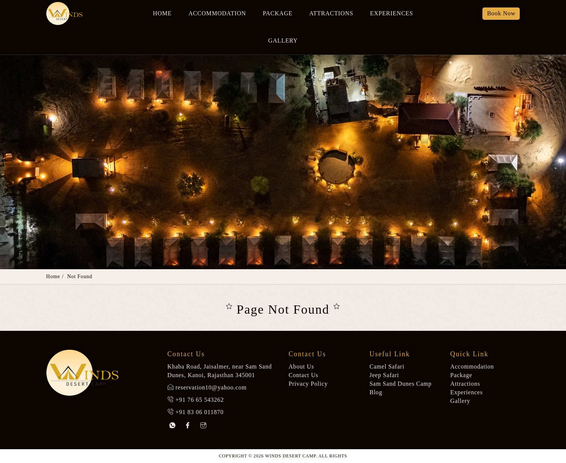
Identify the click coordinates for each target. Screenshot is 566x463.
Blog (375, 392)
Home (162, 13)
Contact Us (304, 375)
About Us (301, 366)
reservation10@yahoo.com (211, 387)
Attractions (331, 13)
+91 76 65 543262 (199, 400)
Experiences (391, 13)
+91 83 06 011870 (199, 412)
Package (278, 13)
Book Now (501, 13)
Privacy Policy (308, 383)
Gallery (283, 40)
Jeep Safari (384, 375)
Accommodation (217, 13)
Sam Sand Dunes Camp (400, 383)
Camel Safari (386, 366)
